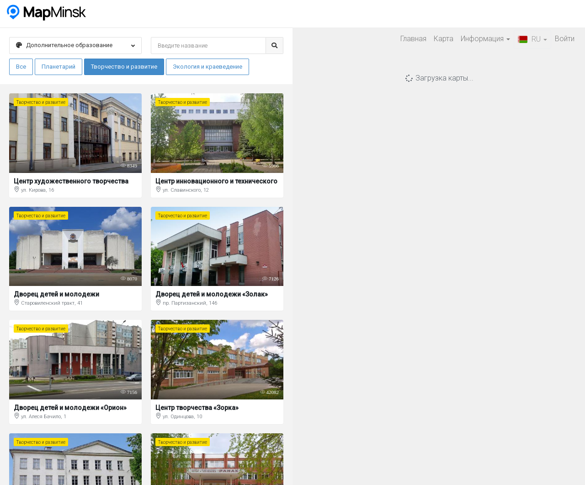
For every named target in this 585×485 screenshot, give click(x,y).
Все (21, 66)
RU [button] (532, 39)
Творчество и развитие (124, 66)
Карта (443, 38)
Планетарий (58, 66)
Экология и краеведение (207, 66)
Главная (413, 38)
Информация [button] (485, 38)
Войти (564, 38)
